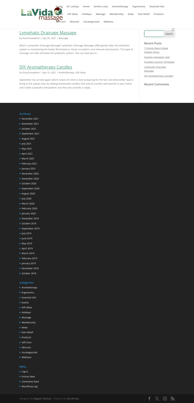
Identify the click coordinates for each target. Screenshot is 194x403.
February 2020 (29, 208)
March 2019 (28, 253)
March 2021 (28, 158)
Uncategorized (91, 22)
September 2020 (30, 188)
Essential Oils (157, 6)
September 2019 (30, 228)
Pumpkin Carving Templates (159, 61)
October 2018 (29, 273)
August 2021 (28, 138)
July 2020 (26, 198)
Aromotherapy (120, 6)
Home (59, 6)
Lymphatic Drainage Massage (47, 32)
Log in (25, 371)
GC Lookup (73, 6)
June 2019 (27, 238)
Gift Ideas (72, 14)
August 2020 (28, 193)
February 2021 (29, 163)
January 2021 (29, 168)
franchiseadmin (31, 38)
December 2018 (30, 268)
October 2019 (29, 223)
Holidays (87, 14)
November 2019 (30, 218)
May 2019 (27, 243)
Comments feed (30, 381)
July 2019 (26, 233)
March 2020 (28, 203)
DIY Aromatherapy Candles (45, 67)
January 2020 (29, 213)
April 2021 (27, 153)
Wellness (108, 22)
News (131, 14)
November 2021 (30, 123)
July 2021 (26, 143)
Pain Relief (144, 14)
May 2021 (27, 148)
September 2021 (30, 133)
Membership (117, 14)
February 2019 (29, 258)
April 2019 (27, 248)
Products (159, 14)
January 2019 (29, 263)
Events (59, 14)
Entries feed (28, 376)
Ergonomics (138, 6)
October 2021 (29, 128)
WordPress (73, 398)
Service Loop (101, 6)
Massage (100, 14)
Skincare (74, 22)
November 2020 (30, 178)
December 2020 (30, 173)
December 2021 (30, 118)
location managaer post (157, 57)
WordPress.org (30, 386)
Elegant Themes (42, 398)
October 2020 (29, 183)
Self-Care (61, 22)
